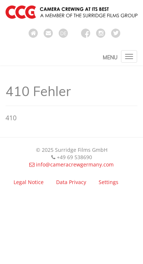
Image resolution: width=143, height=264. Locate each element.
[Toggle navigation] (129, 56)
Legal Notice (29, 182)
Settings (108, 182)
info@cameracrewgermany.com (71, 164)
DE (63, 33)
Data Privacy (71, 182)
